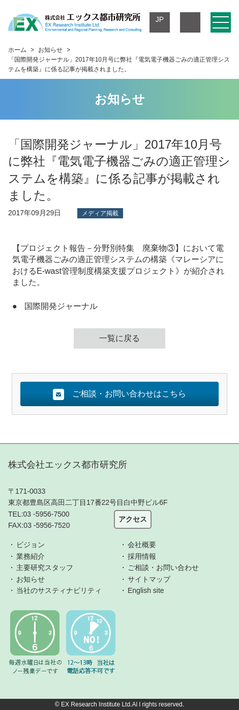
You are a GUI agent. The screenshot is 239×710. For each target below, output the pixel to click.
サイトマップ (149, 579)
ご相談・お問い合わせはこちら (119, 394)
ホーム (17, 49)
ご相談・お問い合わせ (163, 567)
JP (160, 19)
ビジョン (30, 545)
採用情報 (142, 556)
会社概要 (142, 545)
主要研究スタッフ (44, 567)
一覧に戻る (119, 338)
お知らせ (50, 49)
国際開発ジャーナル (61, 306)
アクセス (132, 519)
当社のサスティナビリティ (59, 590)
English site (146, 590)
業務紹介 (30, 556)
